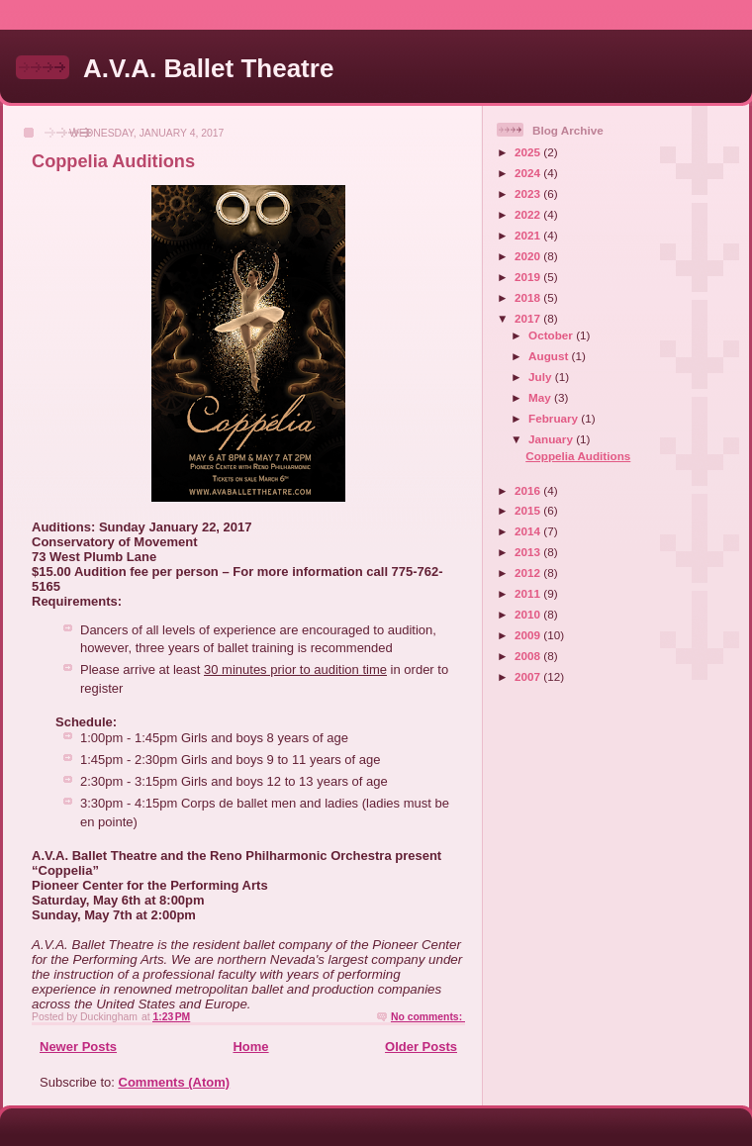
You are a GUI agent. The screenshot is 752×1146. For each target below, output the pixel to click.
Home (250, 1046)
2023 (529, 193)
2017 (529, 318)
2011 (529, 593)
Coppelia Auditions (113, 161)
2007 (529, 676)
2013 (529, 551)
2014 (529, 531)
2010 (529, 614)
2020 (529, 255)
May (541, 397)
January (552, 438)
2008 (529, 655)
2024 (529, 172)
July (541, 376)
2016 (529, 490)
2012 (529, 572)
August (550, 355)
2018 (529, 297)
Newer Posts (78, 1046)
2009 (529, 634)
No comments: (428, 1016)
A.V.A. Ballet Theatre (208, 68)
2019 (529, 276)
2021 (529, 235)
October (552, 335)
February (554, 418)
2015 (529, 510)
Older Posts (421, 1046)
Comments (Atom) (175, 1082)
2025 (529, 151)
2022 (529, 214)
